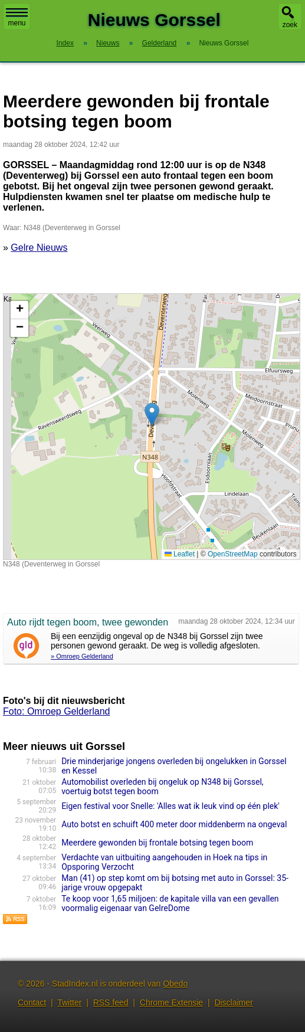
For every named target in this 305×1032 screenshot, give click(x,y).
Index (65, 43)
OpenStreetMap (233, 554)
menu (17, 17)
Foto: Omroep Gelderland (56, 711)
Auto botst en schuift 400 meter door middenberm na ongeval (174, 824)
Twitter (69, 1002)
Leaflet (180, 554)
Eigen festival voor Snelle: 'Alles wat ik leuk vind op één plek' (170, 806)
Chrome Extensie (171, 1002)
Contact (32, 1002)
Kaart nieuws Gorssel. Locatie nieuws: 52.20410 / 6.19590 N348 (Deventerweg (150, 426)
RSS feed (111, 1002)
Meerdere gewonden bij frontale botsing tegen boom (157, 842)
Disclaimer (233, 1002)
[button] (152, 414)
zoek (290, 25)
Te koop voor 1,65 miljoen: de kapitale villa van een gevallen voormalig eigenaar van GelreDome (169, 903)
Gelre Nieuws (39, 248)
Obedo (175, 983)
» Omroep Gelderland (82, 656)
